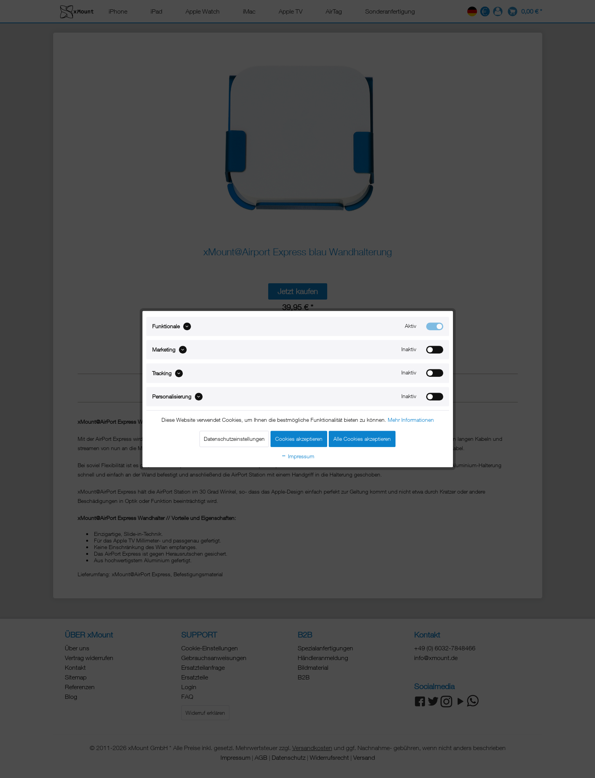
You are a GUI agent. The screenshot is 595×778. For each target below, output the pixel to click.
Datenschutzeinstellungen (234, 438)
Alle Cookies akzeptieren (362, 438)
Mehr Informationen (411, 419)
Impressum (297, 456)
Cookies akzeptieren (299, 438)
